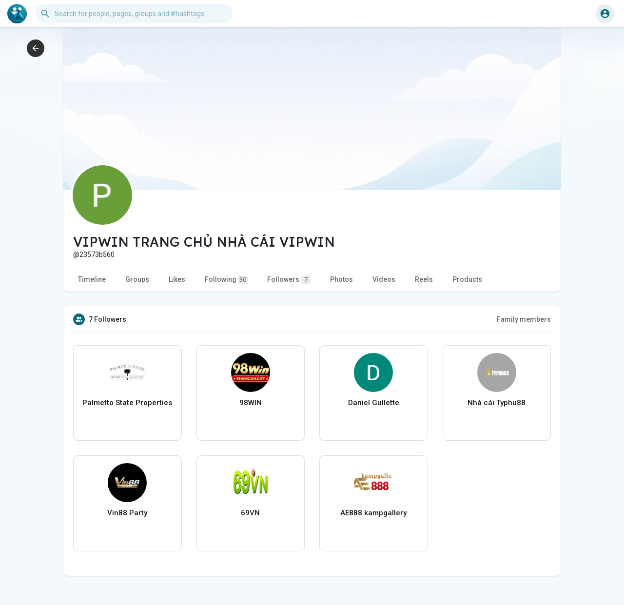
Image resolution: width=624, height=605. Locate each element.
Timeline (92, 279)
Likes (177, 279)
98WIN (250, 402)
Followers (289, 279)
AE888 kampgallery (373, 512)
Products (467, 279)
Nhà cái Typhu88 (497, 402)
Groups (137, 279)
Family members (524, 319)
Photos (341, 279)
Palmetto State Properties (127, 402)
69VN (250, 512)
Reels (424, 279)
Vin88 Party (127, 512)
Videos (383, 279)
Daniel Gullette (373, 402)
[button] (134, 13)
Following (226, 279)
